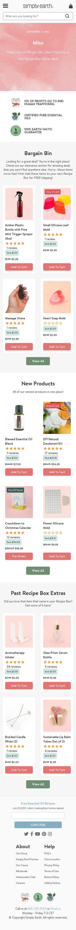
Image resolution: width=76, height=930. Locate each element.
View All (38, 361)
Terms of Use (51, 871)
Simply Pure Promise (27, 859)
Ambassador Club (26, 877)
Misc (46, 31)
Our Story (21, 853)
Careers (20, 883)
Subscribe (38, 825)
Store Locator (52, 859)
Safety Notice (52, 883)
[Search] (38, 16)
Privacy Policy (51, 865)
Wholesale (21, 871)
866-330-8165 (37, 908)
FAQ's (47, 853)
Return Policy (51, 877)
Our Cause (22, 865)
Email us (56, 908)
